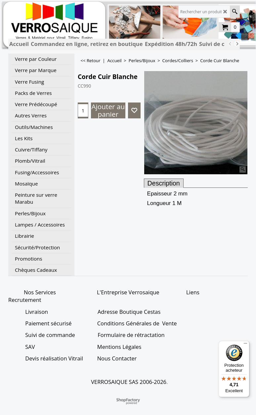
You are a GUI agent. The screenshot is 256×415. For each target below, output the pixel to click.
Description (164, 183)
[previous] (230, 44)
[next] (237, 44)
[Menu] (245, 345)
